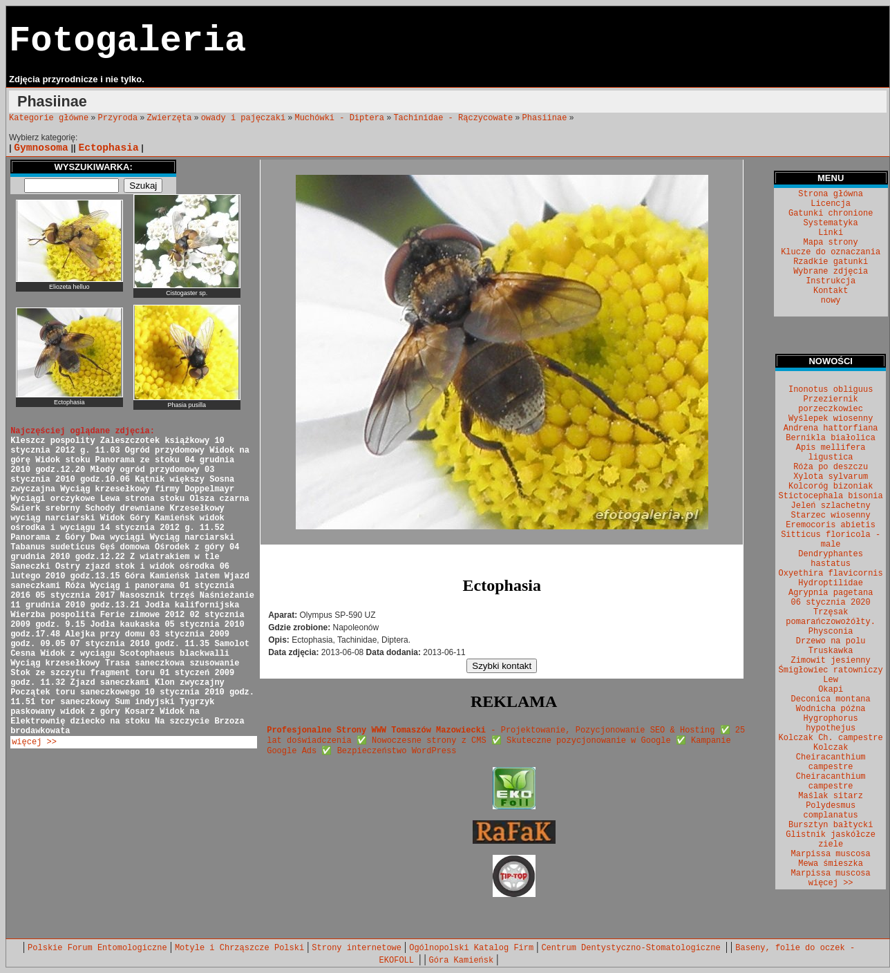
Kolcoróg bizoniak (830, 486)
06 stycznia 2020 (831, 602)
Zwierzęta (169, 118)
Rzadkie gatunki (830, 262)
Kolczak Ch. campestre (831, 738)
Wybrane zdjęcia (830, 271)
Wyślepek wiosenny (830, 419)
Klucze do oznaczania (830, 252)
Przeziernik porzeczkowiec (830, 404)
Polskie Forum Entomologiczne (97, 948)
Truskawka (830, 651)
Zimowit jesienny (831, 660)
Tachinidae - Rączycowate (453, 118)
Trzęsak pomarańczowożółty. (830, 617)
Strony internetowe (356, 948)
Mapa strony (831, 242)
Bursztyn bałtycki (830, 825)
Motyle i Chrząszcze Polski (239, 948)
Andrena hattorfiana (831, 428)
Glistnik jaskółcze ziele (830, 839)
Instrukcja (830, 281)
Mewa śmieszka (830, 864)
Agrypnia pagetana (830, 593)
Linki (830, 233)
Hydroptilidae (830, 583)
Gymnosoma (41, 147)
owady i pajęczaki (243, 118)
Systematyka (831, 223)
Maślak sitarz (830, 796)
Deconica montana (831, 699)
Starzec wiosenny (831, 515)
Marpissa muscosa (831, 854)
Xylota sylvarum (830, 477)
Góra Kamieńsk (461, 960)
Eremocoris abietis (830, 525)
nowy (831, 300)
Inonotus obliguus (830, 390)
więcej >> (34, 742)
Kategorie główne (48, 118)
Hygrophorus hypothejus (831, 723)
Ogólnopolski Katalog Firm (471, 948)
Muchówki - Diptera (339, 118)
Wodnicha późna (831, 709)
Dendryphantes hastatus (830, 559)
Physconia (830, 631)
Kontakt (830, 291)
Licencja (831, 204)
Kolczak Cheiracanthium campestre (831, 757)
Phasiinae (544, 118)
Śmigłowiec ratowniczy (831, 670)
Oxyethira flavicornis (831, 573)
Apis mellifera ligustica (831, 452)
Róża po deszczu (830, 467)
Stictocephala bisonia (831, 496)
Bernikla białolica (830, 438)
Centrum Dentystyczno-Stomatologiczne (633, 948)
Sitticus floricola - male (830, 539)
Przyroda (118, 118)
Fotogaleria (127, 41)
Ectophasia (108, 147)
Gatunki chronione (830, 213)
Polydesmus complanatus (831, 810)
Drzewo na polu (831, 641)
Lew (830, 680)
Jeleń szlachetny (831, 506)
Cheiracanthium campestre (831, 781)
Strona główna (830, 194)
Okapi (830, 690)
